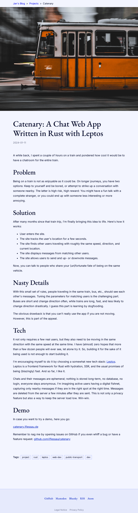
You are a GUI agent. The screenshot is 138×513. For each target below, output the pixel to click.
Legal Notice (60, 510)
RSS (82, 498)
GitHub (48, 498)
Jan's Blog (19, 3)
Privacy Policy (77, 510)
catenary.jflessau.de (25, 426)
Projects (34, 3)
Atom (91, 498)
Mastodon (61, 498)
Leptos (111, 361)
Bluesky (73, 498)
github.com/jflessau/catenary (52, 439)
